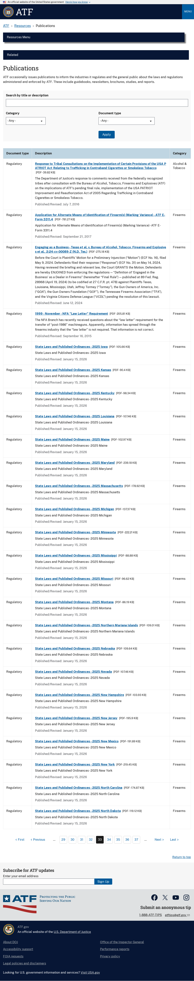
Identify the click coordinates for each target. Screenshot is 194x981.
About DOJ (10, 942)
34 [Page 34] (109, 839)
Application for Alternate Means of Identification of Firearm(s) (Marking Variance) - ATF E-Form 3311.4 (100, 217)
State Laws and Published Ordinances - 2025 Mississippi (76, 555)
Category (12, 113)
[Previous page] (37, 840)
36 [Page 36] (127, 839)
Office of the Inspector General (122, 942)
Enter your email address (20, 876)
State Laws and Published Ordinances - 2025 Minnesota (75, 532)
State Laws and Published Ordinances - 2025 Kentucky (74, 393)
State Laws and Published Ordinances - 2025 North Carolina (78, 788)
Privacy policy (110, 956)
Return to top (181, 857)
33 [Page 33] (100, 839)
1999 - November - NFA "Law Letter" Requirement (71, 313)
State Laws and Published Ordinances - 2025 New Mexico (77, 741)
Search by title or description (27, 95)
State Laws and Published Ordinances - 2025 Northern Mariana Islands (86, 625)
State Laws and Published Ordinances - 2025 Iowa (71, 347)
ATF (6, 26)
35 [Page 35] (118, 839)
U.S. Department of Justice (72, 932)
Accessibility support (18, 949)
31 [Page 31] (81, 839)
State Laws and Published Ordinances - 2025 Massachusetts (79, 486)
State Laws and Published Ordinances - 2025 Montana (74, 602)
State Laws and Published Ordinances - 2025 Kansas (73, 370)
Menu (188, 11)
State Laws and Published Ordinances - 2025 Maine (72, 439)
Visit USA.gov (90, 972)
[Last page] (175, 840)
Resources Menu (18, 37)
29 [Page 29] (63, 839)
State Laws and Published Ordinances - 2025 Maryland (75, 463)
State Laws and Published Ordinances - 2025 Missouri (74, 579)
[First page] (19, 840)
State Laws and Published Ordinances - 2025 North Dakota (78, 811)
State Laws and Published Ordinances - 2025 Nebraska (75, 648)
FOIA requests (13, 956)
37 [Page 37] (136, 839)
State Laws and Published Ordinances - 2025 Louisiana (74, 416)
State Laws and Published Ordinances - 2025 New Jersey (76, 718)
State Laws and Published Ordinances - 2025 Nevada (73, 672)
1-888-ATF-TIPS (150, 915)
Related (12, 55)
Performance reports (114, 949)
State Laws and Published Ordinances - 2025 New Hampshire (79, 695)
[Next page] (160, 840)
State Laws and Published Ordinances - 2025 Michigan (74, 509)
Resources (22, 26)
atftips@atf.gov (176, 915)
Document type (110, 113)
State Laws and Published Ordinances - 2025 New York (75, 764)
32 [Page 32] (91, 839)
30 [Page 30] (72, 839)
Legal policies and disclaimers (24, 963)
